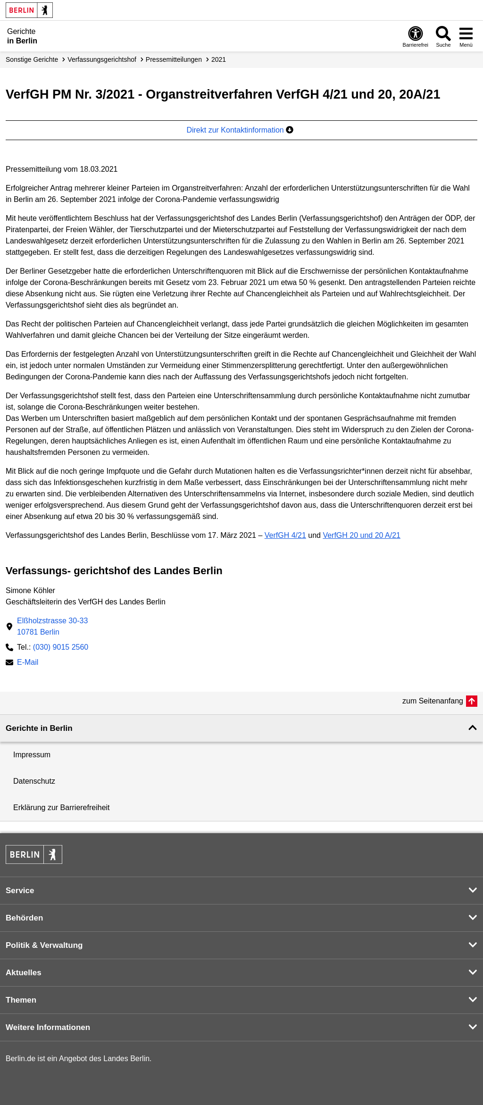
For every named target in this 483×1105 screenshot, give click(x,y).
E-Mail (27, 663)
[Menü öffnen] (466, 36)
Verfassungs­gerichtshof (101, 59)
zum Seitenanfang (432, 701)
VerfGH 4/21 (285, 535)
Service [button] (20, 890)
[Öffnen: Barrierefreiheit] (415, 36)
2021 (218, 59)
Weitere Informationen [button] (48, 1027)
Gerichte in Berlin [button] (39, 728)
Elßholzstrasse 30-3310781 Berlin (52, 626)
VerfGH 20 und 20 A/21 (361, 535)
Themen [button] (21, 1000)
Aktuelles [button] (24, 972)
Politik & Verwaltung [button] (44, 945)
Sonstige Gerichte (32, 59)
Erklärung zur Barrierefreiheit (61, 808)
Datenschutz (34, 781)
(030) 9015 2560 (60, 647)
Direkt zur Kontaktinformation (239, 130)
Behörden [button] (24, 917)
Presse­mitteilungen (174, 59)
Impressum (31, 755)
